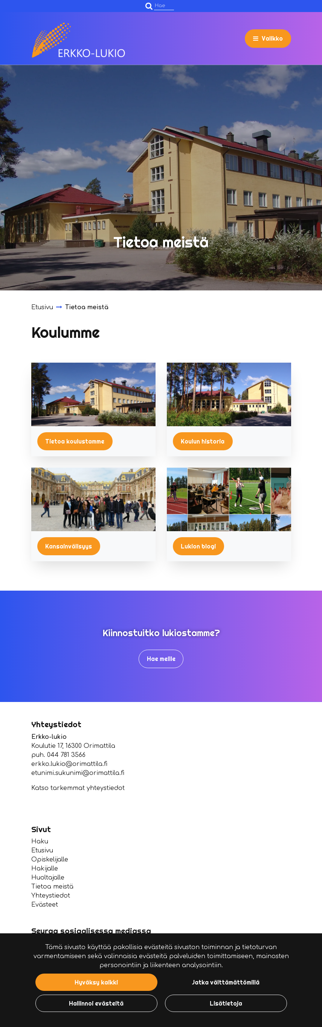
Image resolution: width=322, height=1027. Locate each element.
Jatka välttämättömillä (225, 982)
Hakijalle (44, 868)
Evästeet (44, 904)
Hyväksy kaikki (96, 982)
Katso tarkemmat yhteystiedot (78, 788)
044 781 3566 (66, 755)
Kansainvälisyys (68, 546)
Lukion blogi (198, 546)
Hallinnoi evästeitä (96, 1003)
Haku (39, 841)
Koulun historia (202, 441)
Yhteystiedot (50, 895)
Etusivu (42, 850)
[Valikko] (268, 38)
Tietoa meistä (52, 886)
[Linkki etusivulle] (78, 40)
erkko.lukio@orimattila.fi (69, 764)
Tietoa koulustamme (74, 441)
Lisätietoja (226, 1003)
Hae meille (161, 658)
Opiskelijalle (49, 859)
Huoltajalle (47, 877)
